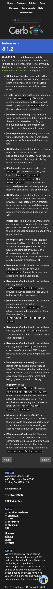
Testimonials (28, 8)
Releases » (11, 43)
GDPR (8, 533)
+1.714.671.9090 (14, 488)
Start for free (26, 12)
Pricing (32, 3)
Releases (13, 8)
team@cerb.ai (13, 482)
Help (40, 8)
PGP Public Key (13, 494)
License (9, 527)
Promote (9, 536)
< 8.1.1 (7, 453)
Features (21, 3)
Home (10, 3)
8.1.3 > (45, 453)
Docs (42, 3)
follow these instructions (15, 70)
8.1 (28, 67)
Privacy (9, 530)
